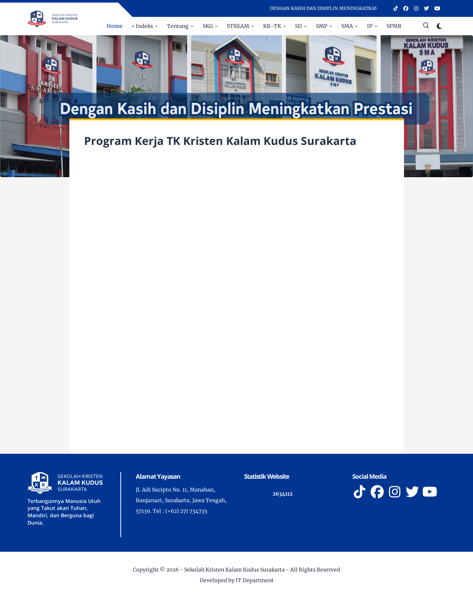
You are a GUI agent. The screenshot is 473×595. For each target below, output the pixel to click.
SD (298, 26)
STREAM (238, 26)
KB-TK (272, 26)
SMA (347, 26)
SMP (321, 26)
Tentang (178, 26)
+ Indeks (142, 26)
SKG (208, 26)
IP (369, 26)
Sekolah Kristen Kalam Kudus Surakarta (234, 569)
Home (115, 26)
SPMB (393, 26)
